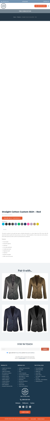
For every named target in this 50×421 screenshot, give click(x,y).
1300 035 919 (25, 399)
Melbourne (25, 403)
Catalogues (25, 1)
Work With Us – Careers (24, 376)
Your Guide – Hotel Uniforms (41, 379)
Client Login (25, 412)
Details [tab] (4, 229)
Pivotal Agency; (25, 419)
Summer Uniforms (6, 378)
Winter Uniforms (5, 379)
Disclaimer (33, 419)
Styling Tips (38, 371)
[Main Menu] (48, 6)
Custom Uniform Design (24, 374)
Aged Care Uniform (6, 371)
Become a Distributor (23, 381)
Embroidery (21, 379)
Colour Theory (39, 374)
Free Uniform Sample (40, 6)
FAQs (20, 371)
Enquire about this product (12, 218)
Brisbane (18, 403)
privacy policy (22, 358)
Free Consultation (25, 11)
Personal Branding (39, 368)
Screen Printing (22, 378)
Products (19, 17)
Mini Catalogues (5, 384)
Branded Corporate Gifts (7, 386)
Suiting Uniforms (39, 381)
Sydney (32, 403)
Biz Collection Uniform (6, 373)
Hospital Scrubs (5, 374)
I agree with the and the (21, 352)
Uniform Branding (39, 369)
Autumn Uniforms (6, 381)
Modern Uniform (5, 376)
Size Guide (21, 369)
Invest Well (38, 373)
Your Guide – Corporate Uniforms (40, 377)
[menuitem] (46, 1)
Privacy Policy (18, 352)
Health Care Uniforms (6, 368)
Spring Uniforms (5, 383)
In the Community (22, 373)
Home (14, 17)
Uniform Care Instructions (24, 368)
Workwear (4, 369)
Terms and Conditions (30, 352)
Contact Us (46, 1)
